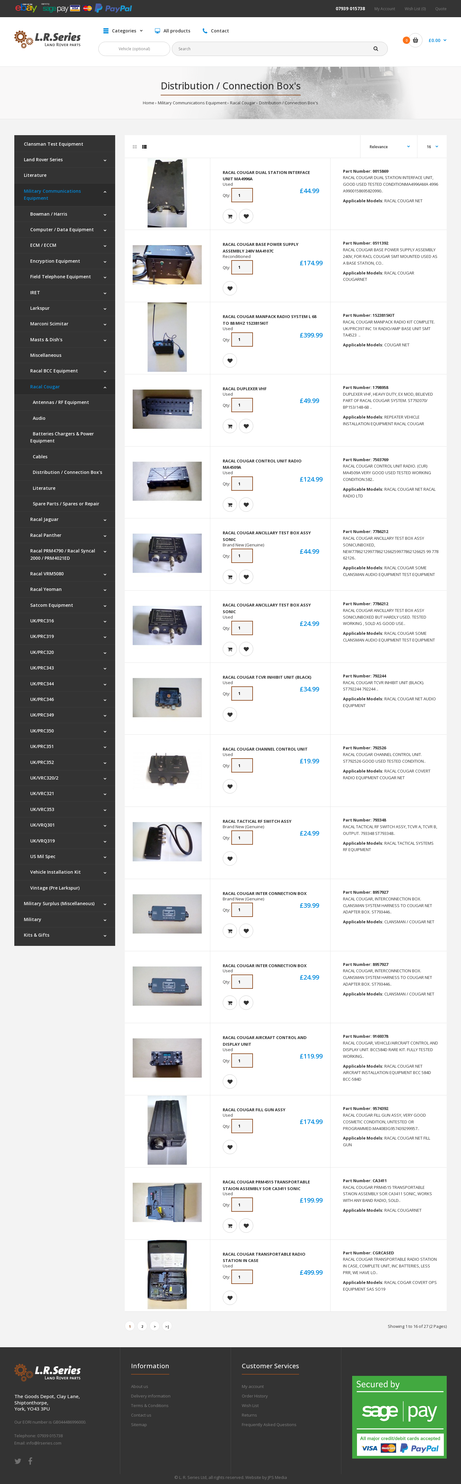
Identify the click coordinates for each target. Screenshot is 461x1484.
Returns (249, 1415)
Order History (255, 1396)
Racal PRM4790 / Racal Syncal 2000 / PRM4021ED (62, 554)
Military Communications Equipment (192, 103)
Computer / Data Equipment (62, 229)
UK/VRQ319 (42, 841)
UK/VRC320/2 (44, 778)
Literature (35, 175)
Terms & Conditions (150, 1405)
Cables (38, 457)
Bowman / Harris (48, 214)
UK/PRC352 (42, 762)
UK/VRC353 (42, 809)
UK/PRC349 (42, 715)
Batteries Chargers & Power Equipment (62, 437)
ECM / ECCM (43, 245)
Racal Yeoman (46, 589)
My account (253, 1386)
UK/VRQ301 (42, 825)
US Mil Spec (42, 856)
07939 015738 (350, 8)
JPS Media (277, 1477)
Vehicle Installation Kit (55, 872)
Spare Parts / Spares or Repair (64, 504)
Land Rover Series (43, 159)
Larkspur (40, 308)
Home (148, 103)
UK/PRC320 (42, 652)
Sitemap (139, 1424)
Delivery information (151, 1396)
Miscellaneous (45, 355)
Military (32, 919)
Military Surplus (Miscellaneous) (59, 903)
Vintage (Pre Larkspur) (55, 888)
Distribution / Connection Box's (288, 103)
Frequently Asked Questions (269, 1424)
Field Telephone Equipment (60, 277)
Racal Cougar (242, 103)
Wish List (250, 1405)
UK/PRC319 (42, 636)
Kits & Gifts (36, 935)
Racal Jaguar (44, 519)
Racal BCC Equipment (54, 371)
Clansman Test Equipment (53, 144)
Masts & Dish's (46, 339)
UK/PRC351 (42, 746)
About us (139, 1386)
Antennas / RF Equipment (59, 402)
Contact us (141, 1415)
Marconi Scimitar (49, 324)
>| (167, 1326)
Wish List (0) (415, 8)
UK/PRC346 (42, 699)
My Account (384, 8)
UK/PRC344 (42, 684)
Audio (37, 418)
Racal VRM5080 (47, 574)
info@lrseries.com (43, 1443)
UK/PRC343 (42, 668)
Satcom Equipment (51, 605)
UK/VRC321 (42, 793)
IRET (35, 292)
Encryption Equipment (55, 261)
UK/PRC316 (42, 621)
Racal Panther (45, 535)
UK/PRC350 (42, 731)
